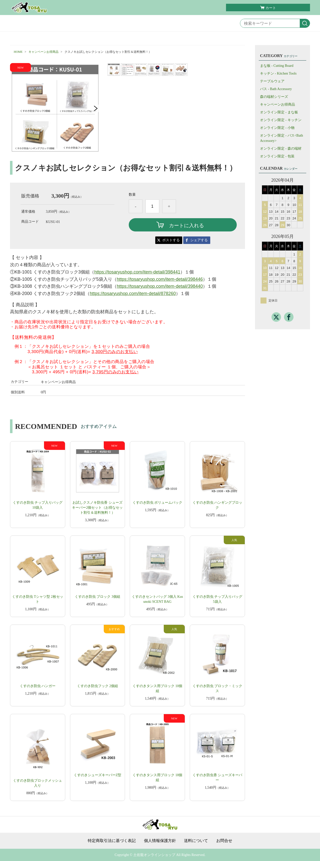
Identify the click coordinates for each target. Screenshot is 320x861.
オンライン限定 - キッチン (281, 120)
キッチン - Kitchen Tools (278, 73)
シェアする (199, 240)
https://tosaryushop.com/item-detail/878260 (133, 293)
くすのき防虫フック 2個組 (97, 686)
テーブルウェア (272, 81)
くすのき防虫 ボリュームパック (157, 502)
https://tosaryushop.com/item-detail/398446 (160, 279)
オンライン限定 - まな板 (279, 112)
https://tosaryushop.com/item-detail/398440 (160, 286)
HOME (18, 52)
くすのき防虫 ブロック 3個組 (97, 597)
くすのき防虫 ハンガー (38, 686)
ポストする (171, 240)
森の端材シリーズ (274, 97)
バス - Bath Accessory (276, 89)
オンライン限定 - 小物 (277, 128)
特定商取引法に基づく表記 (112, 841)
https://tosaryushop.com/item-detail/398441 (137, 271)
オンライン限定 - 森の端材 (281, 148)
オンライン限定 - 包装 (277, 156)
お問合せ (224, 841)
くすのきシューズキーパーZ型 (98, 775)
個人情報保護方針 (160, 841)
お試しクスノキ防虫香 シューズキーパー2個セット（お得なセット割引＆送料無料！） (97, 507)
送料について (196, 841)
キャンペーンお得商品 (43, 52)
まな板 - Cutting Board (276, 66)
